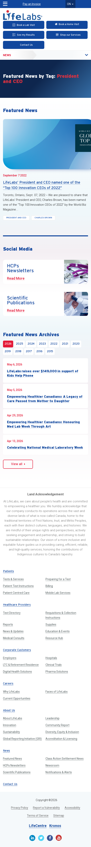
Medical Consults (13, 638)
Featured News (12, 758)
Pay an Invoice (32, 4)
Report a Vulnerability (46, 807)
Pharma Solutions (57, 671)
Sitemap (58, 815)
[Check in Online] (67, 25)
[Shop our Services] (67, 35)
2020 (76, 344)
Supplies (51, 624)
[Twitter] (41, 838)
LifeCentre (37, 826)
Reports (8, 624)
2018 (18, 351)
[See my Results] (23, 35)
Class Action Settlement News (65, 758)
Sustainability (11, 732)
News (7, 55)
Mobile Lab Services (58, 592)
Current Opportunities (16, 698)
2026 (8, 344)
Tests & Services (13, 579)
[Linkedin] (32, 838)
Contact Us (10, 784)
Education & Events (58, 631)
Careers (8, 683)
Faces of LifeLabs (57, 691)
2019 (8, 351)
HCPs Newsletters (14, 765)
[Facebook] (50, 838)
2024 (31, 344)
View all (18, 464)
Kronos (55, 826)
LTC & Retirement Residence (21, 664)
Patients (8, 571)
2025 (19, 344)
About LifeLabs (12, 718)
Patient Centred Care (16, 592)
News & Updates (13, 631)
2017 (29, 351)
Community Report (57, 725)
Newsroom (52, 765)
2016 (39, 351)
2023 (42, 344)
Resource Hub (54, 638)
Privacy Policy (19, 807)
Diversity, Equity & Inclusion (62, 732)
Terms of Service (37, 815)
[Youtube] (59, 838)
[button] (3, 2)
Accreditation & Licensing (61, 738)
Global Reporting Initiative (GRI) (22, 738)
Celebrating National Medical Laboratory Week (45, 447)
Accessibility (72, 807)
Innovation (9, 725)
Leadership (52, 718)
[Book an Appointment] (23, 25)
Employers (9, 658)
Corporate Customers (17, 650)
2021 (65, 344)
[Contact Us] (23, 45)
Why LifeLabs (11, 691)
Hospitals (51, 658)
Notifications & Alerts (59, 772)
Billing (49, 586)
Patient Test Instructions (18, 586)
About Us (9, 710)
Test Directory (12, 612)
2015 (50, 351)
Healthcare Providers (17, 605)
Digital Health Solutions (17, 671)
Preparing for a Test (58, 579)
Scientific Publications (17, 772)
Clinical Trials (54, 664)
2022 (53, 344)
